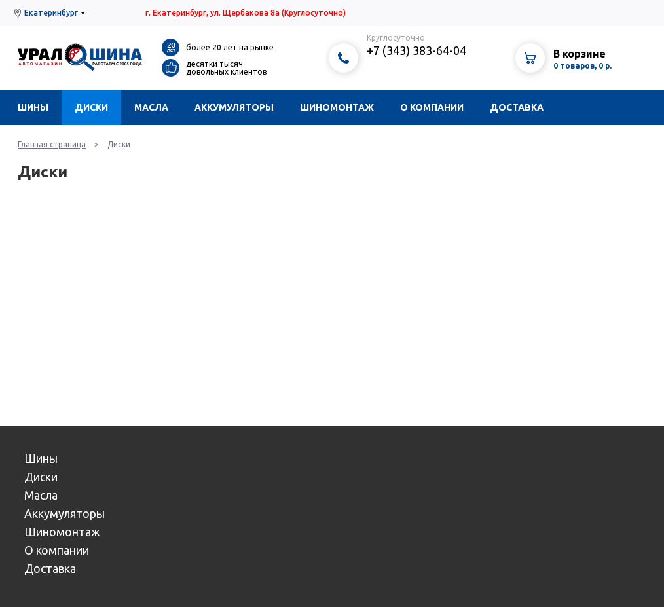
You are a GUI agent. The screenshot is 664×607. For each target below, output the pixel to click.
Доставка (517, 107)
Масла (151, 107)
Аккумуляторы (234, 107)
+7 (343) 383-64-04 (416, 50)
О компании (432, 107)
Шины (33, 107)
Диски (91, 107)
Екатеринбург (51, 13)
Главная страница (52, 144)
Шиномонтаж (337, 107)
